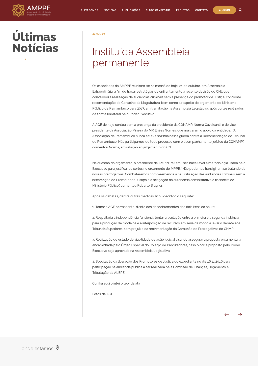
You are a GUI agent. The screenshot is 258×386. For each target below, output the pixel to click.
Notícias (110, 10)
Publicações (131, 10)
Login (224, 10)
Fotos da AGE (102, 294)
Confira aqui (101, 283)
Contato (201, 10)
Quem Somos (89, 10)
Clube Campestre (158, 10)
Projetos (182, 10)
